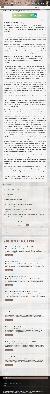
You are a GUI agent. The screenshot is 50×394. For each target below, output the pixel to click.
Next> (19, 225)
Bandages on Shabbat (25, 194)
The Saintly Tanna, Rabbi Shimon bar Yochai (25, 186)
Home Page (6, 380)
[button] (24, 15)
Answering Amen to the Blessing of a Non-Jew (25, 216)
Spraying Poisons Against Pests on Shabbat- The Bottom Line (25, 201)
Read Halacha (9, 255)
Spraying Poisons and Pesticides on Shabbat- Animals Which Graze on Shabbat (25, 204)
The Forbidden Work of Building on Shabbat (25, 199)
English (38, 7)
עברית (35, 7)
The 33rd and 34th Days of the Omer (25, 189)
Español (42, 7)
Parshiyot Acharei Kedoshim (25, 206)
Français (46, 7)
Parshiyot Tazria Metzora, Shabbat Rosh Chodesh (25, 221)
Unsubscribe (6, 385)
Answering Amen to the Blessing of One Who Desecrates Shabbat (25, 209)
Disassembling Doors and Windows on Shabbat (25, 196)
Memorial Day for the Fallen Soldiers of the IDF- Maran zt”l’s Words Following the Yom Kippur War (25, 214)
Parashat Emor (25, 191)
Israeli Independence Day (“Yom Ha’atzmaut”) (25, 211)
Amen (25, 219)
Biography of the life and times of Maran (12, 383)
